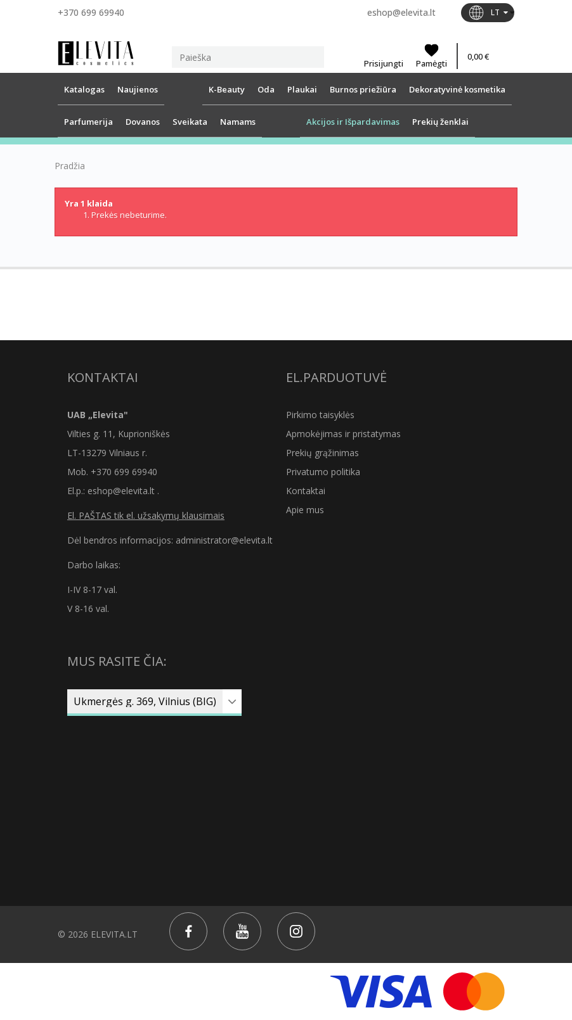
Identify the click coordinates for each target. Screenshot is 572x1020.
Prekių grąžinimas (322, 453)
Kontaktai (305, 491)
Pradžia (70, 166)
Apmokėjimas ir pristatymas (343, 434)
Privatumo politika (323, 472)
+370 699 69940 (91, 12)
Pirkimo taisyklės (320, 415)
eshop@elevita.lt (401, 12)
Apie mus (305, 510)
